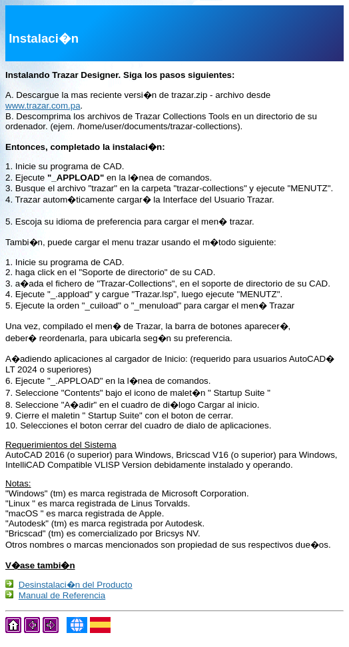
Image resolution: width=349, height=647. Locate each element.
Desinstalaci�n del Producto (76, 586)
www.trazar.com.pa (43, 106)
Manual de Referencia (62, 598)
